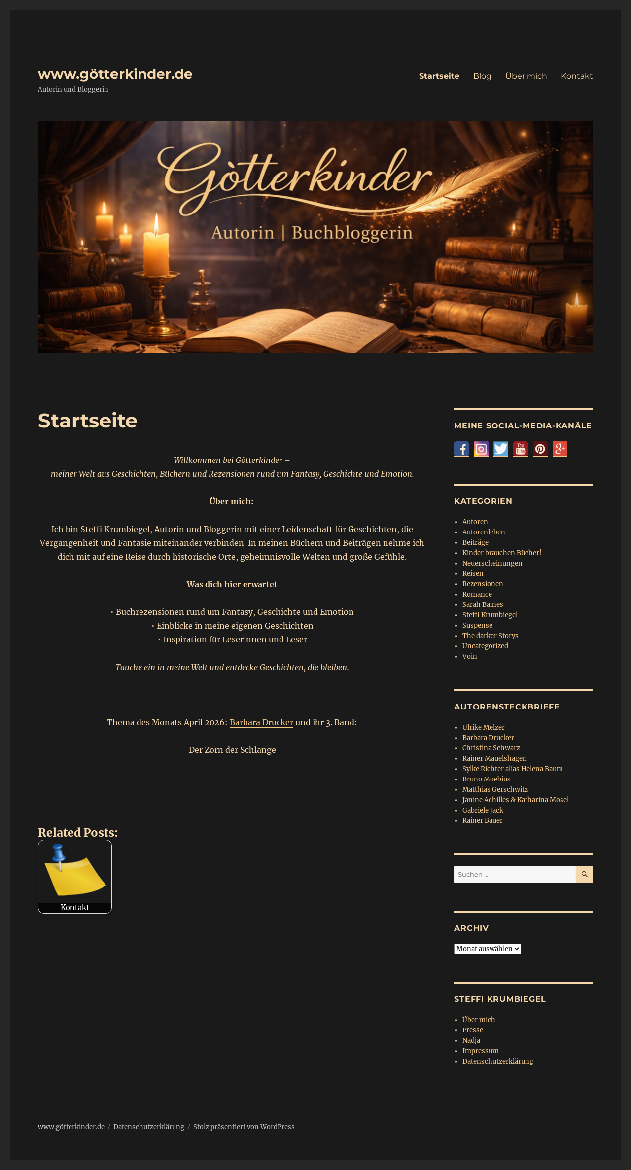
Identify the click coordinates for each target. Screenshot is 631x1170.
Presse (472, 1030)
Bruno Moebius (486, 779)
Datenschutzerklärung (497, 1061)
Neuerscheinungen (492, 563)
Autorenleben (483, 532)
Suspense (477, 625)
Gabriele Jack (482, 810)
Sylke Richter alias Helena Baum (512, 769)
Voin (469, 656)
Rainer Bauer (482, 820)
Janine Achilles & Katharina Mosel (515, 800)
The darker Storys (490, 636)
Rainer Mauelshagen (494, 758)
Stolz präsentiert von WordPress (244, 1127)
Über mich (526, 76)
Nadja (471, 1040)
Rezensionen (482, 584)
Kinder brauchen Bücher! (502, 553)
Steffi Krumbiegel (490, 615)
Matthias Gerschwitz (495, 789)
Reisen (473, 573)
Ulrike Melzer (483, 727)
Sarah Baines (482, 605)
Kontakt (577, 76)
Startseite (439, 76)
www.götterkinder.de (115, 74)
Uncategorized (485, 646)
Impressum (480, 1051)
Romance (477, 594)
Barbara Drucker (261, 722)
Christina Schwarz (491, 748)
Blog (482, 76)
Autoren (475, 522)
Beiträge (475, 542)
